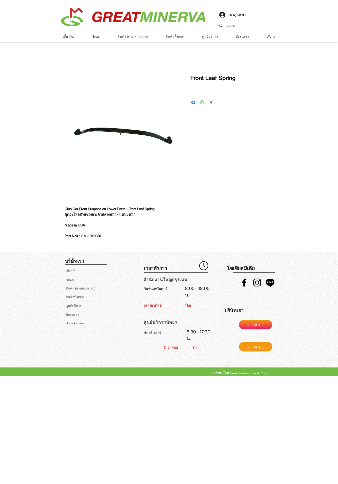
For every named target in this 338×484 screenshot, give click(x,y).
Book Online (75, 323)
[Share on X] (211, 102)
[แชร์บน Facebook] (193, 102)
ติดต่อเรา (72, 314)
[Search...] (245, 26)
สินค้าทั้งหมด (75, 297)
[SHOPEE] (255, 324)
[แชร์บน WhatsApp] (202, 102)
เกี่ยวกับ (71, 271)
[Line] (270, 282)
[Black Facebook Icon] (244, 282)
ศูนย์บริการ (74, 306)
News (70, 279)
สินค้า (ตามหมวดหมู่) (80, 288)
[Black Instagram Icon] (257, 282)
